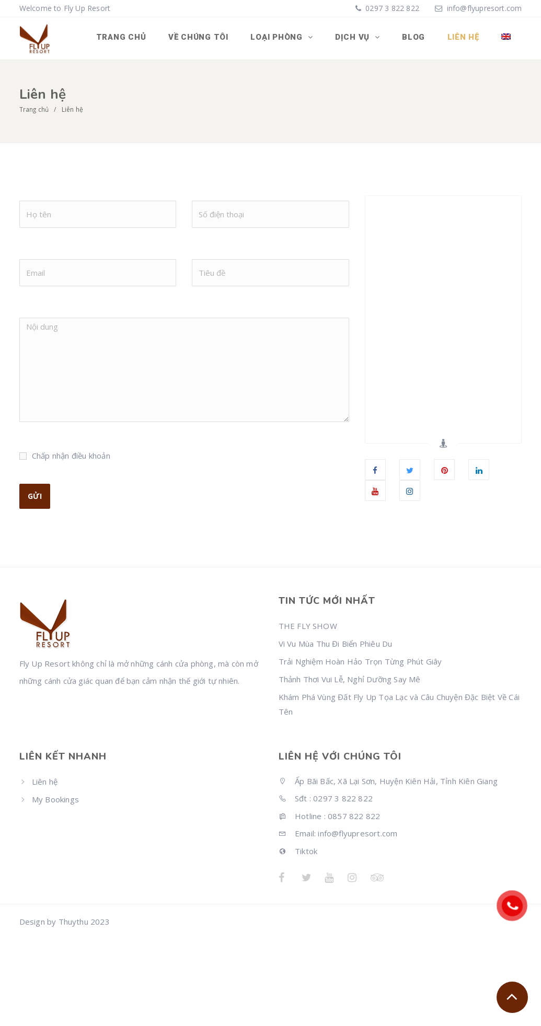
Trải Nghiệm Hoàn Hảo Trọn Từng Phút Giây (360, 661)
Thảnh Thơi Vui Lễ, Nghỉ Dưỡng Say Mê (350, 678)
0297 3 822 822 (391, 8)
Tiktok (298, 850)
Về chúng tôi (206, 38)
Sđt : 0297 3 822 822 (326, 797)
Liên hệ (465, 38)
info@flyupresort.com (484, 8)
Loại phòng (284, 38)
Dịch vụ (358, 38)
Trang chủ (130, 38)
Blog (416, 38)
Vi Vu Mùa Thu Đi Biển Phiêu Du (336, 643)
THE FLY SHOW (308, 625)
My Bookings (55, 799)
